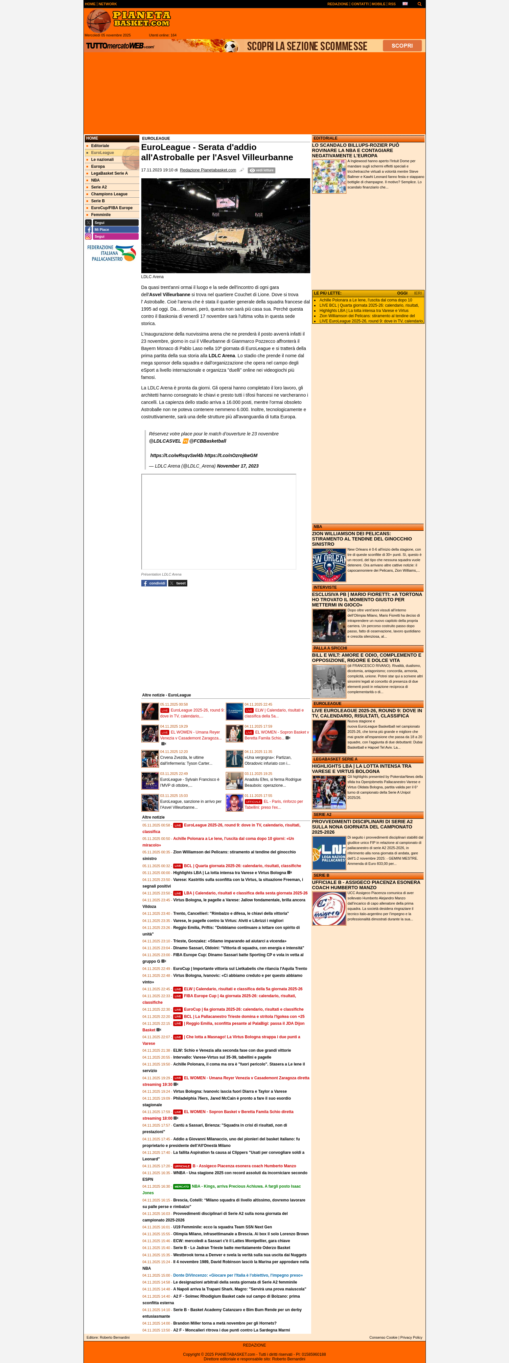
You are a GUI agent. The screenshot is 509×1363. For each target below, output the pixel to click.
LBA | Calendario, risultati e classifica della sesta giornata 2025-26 (240, 893)
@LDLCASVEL (165, 441)
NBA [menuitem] (93, 180)
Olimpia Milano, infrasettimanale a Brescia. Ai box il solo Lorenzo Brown (241, 1234)
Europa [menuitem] (95, 166)
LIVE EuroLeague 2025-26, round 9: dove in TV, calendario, (372, 321)
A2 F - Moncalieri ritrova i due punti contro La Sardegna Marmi (231, 1330)
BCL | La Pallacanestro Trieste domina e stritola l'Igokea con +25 (239, 1016)
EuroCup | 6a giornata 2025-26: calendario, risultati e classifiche (238, 1009)
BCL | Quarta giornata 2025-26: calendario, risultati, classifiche (237, 866)
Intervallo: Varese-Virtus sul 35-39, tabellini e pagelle (222, 1057)
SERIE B (322, 875)
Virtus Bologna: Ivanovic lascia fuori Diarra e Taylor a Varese (230, 1091)
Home (92, 138)
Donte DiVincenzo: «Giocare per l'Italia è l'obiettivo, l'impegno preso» (238, 1275)
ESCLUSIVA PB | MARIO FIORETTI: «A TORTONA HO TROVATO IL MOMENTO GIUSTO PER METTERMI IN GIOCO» (367, 599)
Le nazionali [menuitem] (100, 159)
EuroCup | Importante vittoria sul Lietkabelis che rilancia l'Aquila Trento (240, 968)
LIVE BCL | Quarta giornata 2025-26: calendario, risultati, (369, 305)
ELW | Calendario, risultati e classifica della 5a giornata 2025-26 (238, 989)
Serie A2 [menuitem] (96, 187)
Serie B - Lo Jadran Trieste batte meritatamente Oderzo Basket (231, 1247)
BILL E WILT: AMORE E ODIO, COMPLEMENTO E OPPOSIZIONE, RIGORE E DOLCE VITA (367, 657)
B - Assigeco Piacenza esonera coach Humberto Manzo (234, 1166)
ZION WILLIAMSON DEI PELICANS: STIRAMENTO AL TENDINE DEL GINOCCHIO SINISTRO (362, 539)
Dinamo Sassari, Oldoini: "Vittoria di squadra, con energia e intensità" (238, 948)
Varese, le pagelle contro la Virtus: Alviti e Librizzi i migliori (228, 920)
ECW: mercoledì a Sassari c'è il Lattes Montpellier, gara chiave (231, 1241)
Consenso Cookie (383, 1337)
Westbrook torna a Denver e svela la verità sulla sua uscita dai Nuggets (240, 1255)
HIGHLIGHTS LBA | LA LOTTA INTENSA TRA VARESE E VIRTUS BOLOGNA (361, 768)
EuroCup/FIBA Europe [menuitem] (109, 208)
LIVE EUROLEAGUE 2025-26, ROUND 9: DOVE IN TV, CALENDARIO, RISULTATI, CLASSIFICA (367, 713)
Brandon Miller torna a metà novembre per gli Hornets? (225, 1323)
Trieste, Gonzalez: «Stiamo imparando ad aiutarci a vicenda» (230, 941)
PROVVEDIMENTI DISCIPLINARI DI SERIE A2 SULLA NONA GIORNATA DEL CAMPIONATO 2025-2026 (362, 827)
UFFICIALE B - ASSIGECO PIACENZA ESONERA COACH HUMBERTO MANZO (366, 885)
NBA (318, 526)
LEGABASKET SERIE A (336, 759)
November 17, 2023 (238, 466)
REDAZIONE (254, 1345)
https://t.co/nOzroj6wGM (230, 455)
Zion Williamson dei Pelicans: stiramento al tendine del (367, 316)
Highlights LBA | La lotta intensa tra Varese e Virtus (364, 310)
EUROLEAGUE (328, 703)
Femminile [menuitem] (98, 214)
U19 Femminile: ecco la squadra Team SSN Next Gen (222, 1227)
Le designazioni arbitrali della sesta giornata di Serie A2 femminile (235, 1282)
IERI (418, 293)
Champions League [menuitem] (107, 194)
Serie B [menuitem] (95, 201)
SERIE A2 (323, 814)
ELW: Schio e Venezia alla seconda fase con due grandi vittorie (232, 1050)
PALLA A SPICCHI (330, 648)
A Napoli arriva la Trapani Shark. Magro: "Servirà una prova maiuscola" (239, 1289)
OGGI (402, 293)
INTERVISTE (325, 587)
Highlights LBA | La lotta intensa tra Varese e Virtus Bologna (229, 872)
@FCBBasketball (207, 441)
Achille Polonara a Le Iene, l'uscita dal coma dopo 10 (366, 300)
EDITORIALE (325, 138)
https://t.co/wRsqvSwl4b (176, 455)
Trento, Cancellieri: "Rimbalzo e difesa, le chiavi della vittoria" (231, 913)
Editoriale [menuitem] (97, 145)
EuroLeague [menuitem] (100, 152)
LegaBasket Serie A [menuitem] (107, 173)
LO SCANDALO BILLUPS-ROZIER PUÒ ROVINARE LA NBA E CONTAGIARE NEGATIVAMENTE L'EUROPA (355, 150)
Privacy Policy (411, 1337)
